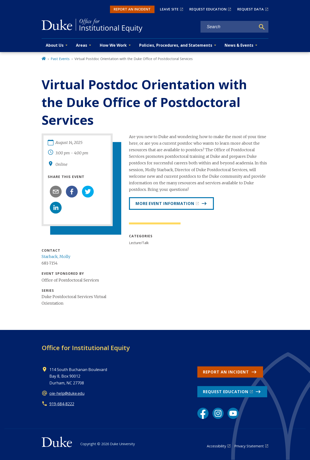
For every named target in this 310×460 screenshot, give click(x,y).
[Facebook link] (203, 413)
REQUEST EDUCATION (208, 9)
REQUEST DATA (250, 9)
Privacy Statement (249, 446)
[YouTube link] (233, 413)
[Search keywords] (228, 26)
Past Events (60, 58)
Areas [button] (81, 45)
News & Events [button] (239, 45)
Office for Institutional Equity (86, 347)
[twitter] (88, 192)
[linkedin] (56, 208)
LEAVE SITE (169, 9)
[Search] (261, 27)
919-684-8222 (61, 404)
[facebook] (72, 192)
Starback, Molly (56, 256)
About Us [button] (55, 45)
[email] (56, 192)
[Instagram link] (218, 413)
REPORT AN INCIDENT (132, 9)
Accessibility (216, 446)
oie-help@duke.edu (66, 393)
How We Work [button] (113, 45)
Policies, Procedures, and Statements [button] (175, 45)
